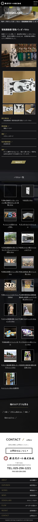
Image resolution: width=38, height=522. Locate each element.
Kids (26, 412)
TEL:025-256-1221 (19, 468)
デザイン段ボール (16, 412)
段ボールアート (9, 417)
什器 (6, 412)
